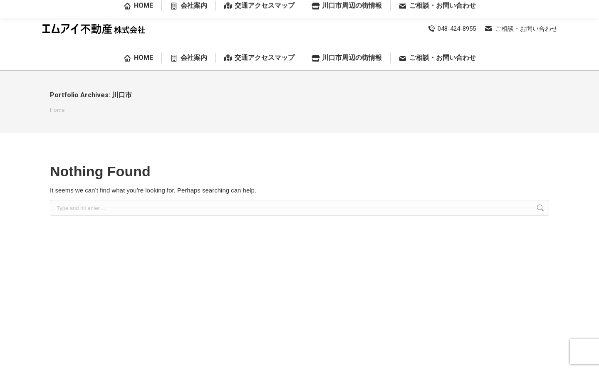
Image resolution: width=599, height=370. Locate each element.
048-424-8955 (451, 28)
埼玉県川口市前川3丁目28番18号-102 (511, 6)
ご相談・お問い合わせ (520, 28)
